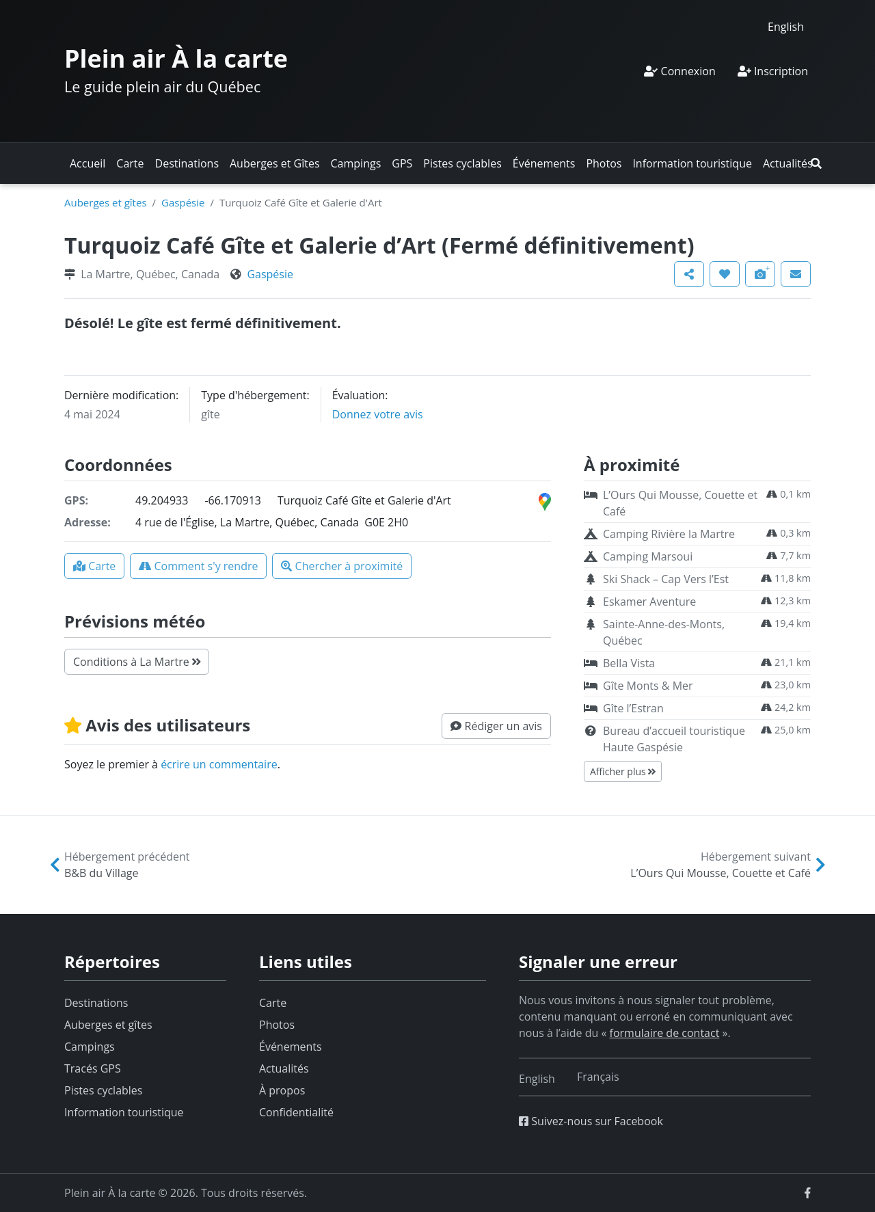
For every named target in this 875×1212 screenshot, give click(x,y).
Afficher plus (623, 771)
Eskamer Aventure (649, 601)
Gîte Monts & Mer (648, 685)
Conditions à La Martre (136, 661)
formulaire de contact (665, 1032)
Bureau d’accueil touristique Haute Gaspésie (674, 739)
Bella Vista (629, 663)
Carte (130, 163)
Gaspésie (182, 202)
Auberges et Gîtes (275, 163)
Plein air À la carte (176, 58)
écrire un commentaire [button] (219, 764)
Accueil (87, 163)
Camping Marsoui (647, 556)
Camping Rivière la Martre (669, 533)
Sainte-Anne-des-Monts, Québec (664, 632)
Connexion (679, 71)
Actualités (788, 163)
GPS (402, 163)
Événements (544, 163)
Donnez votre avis (377, 414)
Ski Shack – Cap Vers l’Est (666, 579)
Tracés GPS (92, 1068)
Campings (356, 163)
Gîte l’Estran (633, 708)
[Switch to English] (786, 26)
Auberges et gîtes (105, 202)
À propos (282, 1090)
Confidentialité (296, 1112)
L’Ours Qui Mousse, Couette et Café (680, 503)
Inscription (773, 71)
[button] (816, 163)
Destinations (187, 163)
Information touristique (692, 163)
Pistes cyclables (462, 163)
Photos (603, 163)
